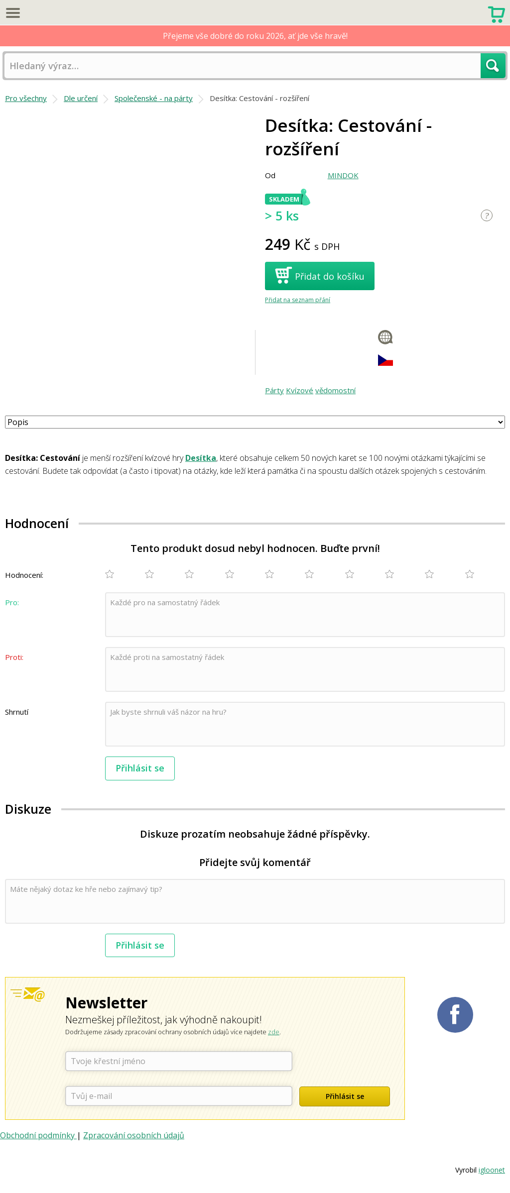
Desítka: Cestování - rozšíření (259, 98)
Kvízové (299, 390)
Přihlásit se (140, 768)
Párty (274, 390)
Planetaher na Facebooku (455, 1015)
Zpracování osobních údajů (133, 1135)
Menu (12, 12)
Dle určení (81, 98)
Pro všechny (26, 98)
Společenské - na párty (154, 98)
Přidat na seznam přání (297, 300)
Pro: (12, 602)
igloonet (492, 1170)
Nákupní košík (496, 13)
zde (273, 1031)
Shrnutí (16, 712)
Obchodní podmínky (38, 1135)
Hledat (493, 65)
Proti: (14, 657)
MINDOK (343, 175)
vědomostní (335, 390)
